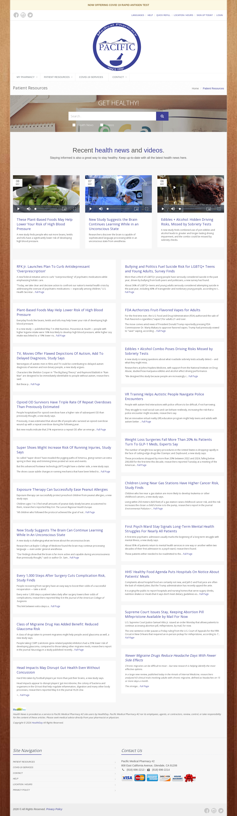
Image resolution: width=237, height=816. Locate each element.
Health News (83, 125)
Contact (118, 77)
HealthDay (37, 722)
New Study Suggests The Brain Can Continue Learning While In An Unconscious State (60, 532)
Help (150, 15)
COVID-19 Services (91, 77)
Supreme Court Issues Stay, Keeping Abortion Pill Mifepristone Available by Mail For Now (164, 614)
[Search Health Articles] (112, 116)
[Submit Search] (162, 116)
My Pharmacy (26, 77)
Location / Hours (183, 15)
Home (195, 88)
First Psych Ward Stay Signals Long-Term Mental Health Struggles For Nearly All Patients (169, 528)
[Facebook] (206, 810)
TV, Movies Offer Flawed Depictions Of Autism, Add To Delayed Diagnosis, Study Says (60, 355)
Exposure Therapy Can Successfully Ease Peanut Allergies (62, 489)
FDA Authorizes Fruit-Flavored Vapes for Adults (162, 310)
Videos (107, 125)
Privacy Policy (21, 790)
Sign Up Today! (205, 15)
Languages (137, 15)
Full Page (39, 292)
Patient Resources (57, 77)
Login (219, 15)
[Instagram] (213, 810)
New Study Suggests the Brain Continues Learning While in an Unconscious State (113, 224)
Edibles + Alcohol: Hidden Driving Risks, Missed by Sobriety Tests (187, 221)
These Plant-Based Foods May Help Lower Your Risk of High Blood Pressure (45, 224)
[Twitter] (220, 810)
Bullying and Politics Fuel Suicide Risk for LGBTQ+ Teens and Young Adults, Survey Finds (170, 268)
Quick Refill (163, 15)
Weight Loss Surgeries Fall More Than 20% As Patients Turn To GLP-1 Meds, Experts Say (168, 441)
